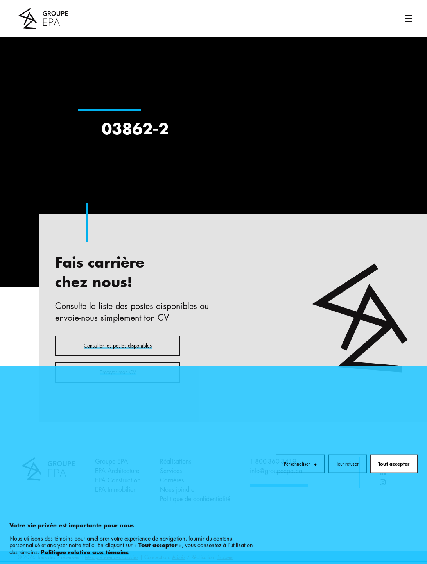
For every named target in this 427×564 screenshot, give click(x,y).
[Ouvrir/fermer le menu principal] (408, 18)
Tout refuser (347, 437)
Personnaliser (300, 437)
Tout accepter (393, 437)
